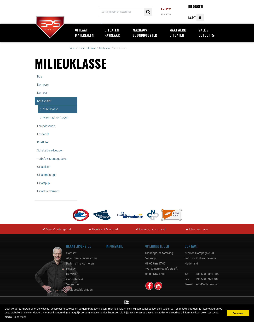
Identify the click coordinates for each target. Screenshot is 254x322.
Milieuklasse (50, 109)
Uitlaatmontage (46, 175)
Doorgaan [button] (238, 313)
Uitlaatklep (43, 166)
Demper (42, 92)
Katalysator (44, 101)
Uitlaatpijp (43, 183)
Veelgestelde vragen (79, 289)
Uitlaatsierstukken (48, 191)
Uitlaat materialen (84, 33)
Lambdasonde (46, 126)
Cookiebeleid (74, 279)
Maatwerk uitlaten (178, 33)
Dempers (43, 84)
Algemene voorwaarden (81, 258)
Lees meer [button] (20, 317)
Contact (71, 253)
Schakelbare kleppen (50, 150)
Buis (39, 76)
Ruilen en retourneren (80, 263)
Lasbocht (43, 134)
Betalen (71, 274)
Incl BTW (166, 9)
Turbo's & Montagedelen (52, 158)
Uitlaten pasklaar (112, 33)
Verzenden (73, 284)
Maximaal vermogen (55, 117)
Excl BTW (166, 14)
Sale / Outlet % (207, 33)
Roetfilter (43, 142)
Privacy (71, 268)
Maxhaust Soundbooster (145, 33)
